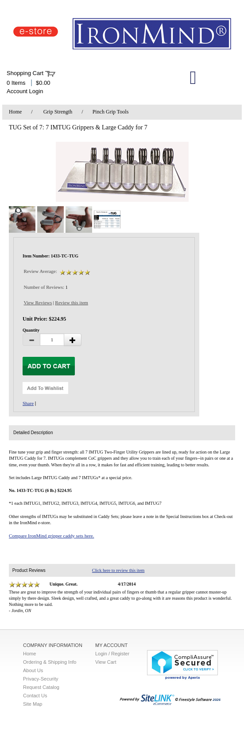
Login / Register (112, 653)
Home (15, 112)
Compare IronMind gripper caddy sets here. (51, 535)
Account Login (25, 91)
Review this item (71, 302)
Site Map (32, 704)
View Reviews (38, 302)
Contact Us (35, 695)
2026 (170, 700)
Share (28, 403)
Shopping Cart (25, 73)
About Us (33, 670)
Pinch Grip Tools (111, 112)
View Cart (105, 662)
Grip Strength (58, 112)
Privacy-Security (40, 678)
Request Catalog (41, 687)
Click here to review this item (118, 570)
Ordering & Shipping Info (49, 662)
